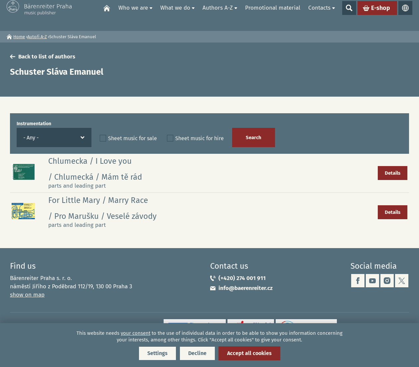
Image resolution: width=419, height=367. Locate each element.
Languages (405, 15)
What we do (175, 15)
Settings (157, 353)
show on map (27, 294)
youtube (372, 280)
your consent (135, 333)
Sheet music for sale (132, 138)
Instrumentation (34, 124)
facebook (357, 280)
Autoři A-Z (37, 36)
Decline (197, 353)
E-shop (380, 15)
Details (392, 173)
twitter (401, 280)
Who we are (133, 15)
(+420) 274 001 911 (242, 278)
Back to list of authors (46, 56)
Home (106, 15)
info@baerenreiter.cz (245, 288)
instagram (387, 280)
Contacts (319, 15)
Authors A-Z (218, 15)
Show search (349, 15)
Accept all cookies (249, 353)
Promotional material (272, 15)
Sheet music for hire (199, 138)
